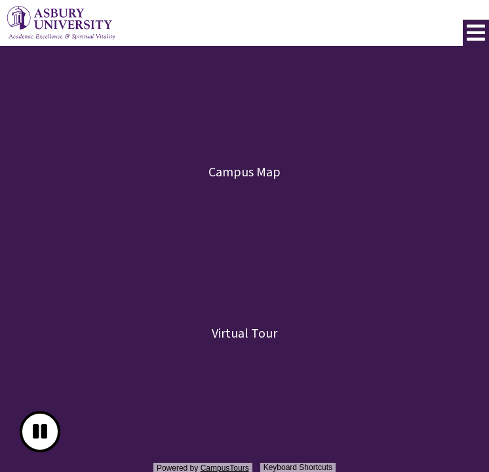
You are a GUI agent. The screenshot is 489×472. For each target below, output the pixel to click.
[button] (476, 33)
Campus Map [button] (244, 172)
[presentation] (244, 261)
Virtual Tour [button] (244, 333)
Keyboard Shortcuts (298, 467)
